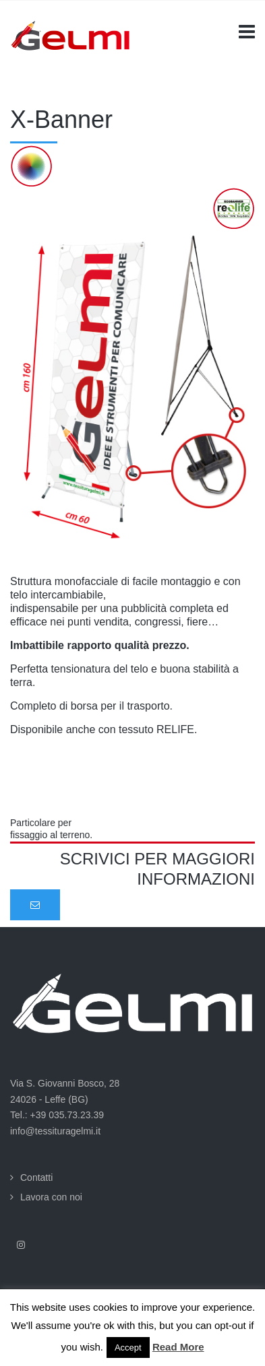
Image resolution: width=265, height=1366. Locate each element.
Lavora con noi (51, 1197)
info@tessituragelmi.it (55, 1131)
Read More (178, 1347)
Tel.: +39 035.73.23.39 (57, 1114)
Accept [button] (128, 1347)
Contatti (36, 1177)
